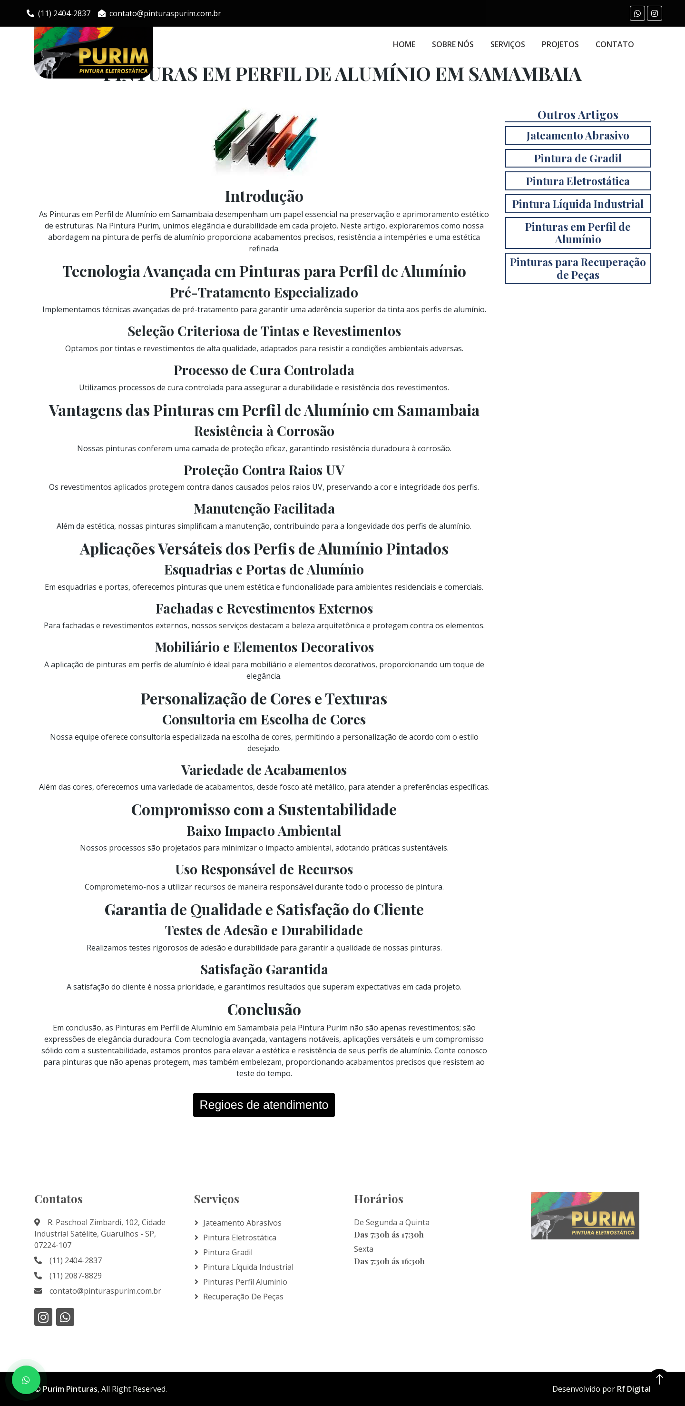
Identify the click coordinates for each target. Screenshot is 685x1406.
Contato (615, 44)
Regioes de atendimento (263, 1104)
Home (404, 44)
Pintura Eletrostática (239, 1237)
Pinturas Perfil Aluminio (245, 1282)
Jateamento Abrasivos (242, 1223)
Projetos (560, 44)
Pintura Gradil (228, 1252)
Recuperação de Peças (243, 1296)
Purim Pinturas (70, 1389)
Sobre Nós (453, 44)
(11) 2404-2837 (58, 13)
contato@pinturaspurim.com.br (159, 13)
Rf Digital (634, 1389)
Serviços (507, 44)
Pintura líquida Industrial (248, 1267)
